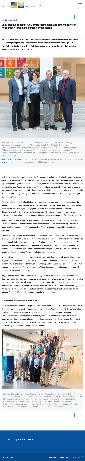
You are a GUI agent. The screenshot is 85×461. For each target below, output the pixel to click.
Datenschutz (64, 457)
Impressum (52, 457)
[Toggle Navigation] (80, 4)
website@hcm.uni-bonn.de (21, 440)
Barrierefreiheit (77, 457)
